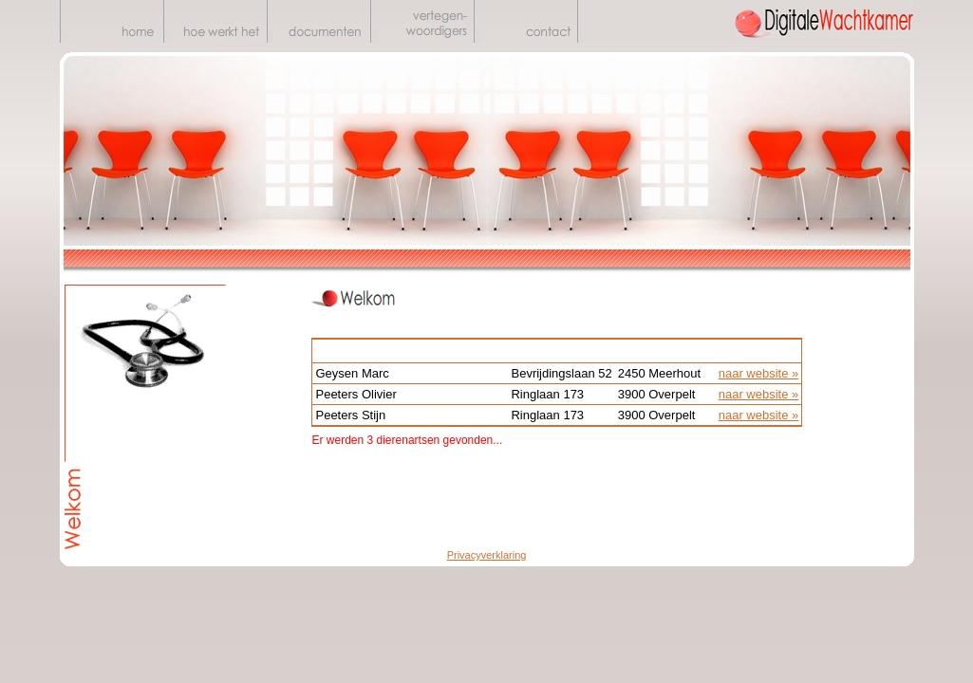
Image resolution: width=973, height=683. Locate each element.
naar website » (759, 373)
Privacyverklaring (487, 555)
